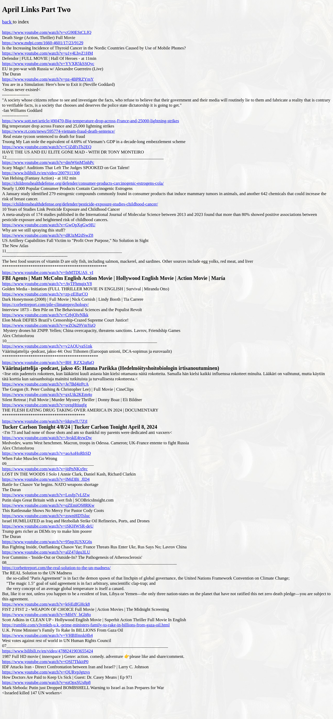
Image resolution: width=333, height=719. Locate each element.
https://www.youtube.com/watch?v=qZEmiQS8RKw (48, 505)
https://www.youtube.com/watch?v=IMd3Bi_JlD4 (46, 479)
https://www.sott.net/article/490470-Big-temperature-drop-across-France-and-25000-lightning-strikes (90, 120)
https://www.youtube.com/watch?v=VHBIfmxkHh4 (47, 635)
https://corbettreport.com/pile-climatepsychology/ (45, 304)
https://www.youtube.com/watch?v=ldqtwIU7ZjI (44, 421)
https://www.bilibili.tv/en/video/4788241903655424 (47, 651)
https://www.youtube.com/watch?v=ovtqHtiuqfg (44, 404)
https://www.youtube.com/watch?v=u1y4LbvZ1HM (47, 53)
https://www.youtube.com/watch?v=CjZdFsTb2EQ (46, 146)
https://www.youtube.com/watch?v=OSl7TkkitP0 (45, 661)
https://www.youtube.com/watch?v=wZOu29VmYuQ (48, 325)
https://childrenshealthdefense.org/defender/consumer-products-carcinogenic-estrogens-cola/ (83, 183)
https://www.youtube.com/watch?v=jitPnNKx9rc (45, 468)
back (7, 21)
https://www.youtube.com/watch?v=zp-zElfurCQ (45, 294)
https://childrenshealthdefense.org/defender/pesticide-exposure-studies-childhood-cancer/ (80, 204)
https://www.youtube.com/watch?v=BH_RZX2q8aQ (48, 362)
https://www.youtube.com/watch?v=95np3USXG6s (47, 541)
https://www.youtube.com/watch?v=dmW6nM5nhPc (48, 162)
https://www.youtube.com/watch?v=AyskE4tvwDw (47, 437)
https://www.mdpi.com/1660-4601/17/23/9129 (42, 42)
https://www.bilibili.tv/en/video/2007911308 (41, 172)
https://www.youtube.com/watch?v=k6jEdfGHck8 (46, 604)
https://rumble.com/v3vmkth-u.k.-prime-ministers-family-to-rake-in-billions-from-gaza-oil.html (86, 624)
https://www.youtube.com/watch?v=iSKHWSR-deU (47, 526)
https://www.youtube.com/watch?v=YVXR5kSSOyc (48, 63)
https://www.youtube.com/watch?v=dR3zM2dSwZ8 (47, 235)
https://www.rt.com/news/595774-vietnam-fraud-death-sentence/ (58, 131)
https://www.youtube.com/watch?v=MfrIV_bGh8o (46, 614)
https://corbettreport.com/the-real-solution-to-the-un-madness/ (56, 567)
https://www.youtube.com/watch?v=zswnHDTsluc (46, 515)
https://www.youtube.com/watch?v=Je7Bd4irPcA (45, 384)
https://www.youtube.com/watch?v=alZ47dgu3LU (46, 552)
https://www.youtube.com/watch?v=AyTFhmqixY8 (47, 283)
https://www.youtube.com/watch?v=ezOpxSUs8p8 (46, 682)
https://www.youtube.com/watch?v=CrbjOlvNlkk (45, 314)
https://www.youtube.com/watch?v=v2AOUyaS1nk (47, 346)
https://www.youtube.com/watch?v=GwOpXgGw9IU (48, 224)
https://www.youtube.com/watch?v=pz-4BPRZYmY (48, 79)
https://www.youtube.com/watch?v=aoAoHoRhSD (46, 453)
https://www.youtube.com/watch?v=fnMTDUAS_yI (47, 272)
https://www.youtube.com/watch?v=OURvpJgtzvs (46, 672)
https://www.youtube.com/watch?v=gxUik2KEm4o (47, 394)
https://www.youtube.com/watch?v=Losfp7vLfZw (46, 494)
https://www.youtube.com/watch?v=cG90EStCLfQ (46, 32)
